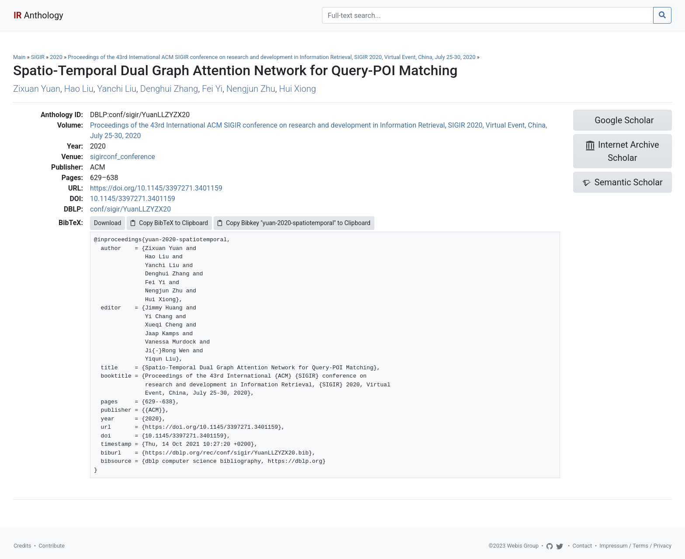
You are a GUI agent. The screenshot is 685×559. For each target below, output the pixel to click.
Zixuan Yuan (36, 88)
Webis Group (523, 545)
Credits (22, 545)
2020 (56, 57)
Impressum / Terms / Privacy (635, 545)
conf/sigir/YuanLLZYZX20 (130, 209)
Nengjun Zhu (250, 88)
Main (19, 57)
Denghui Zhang (169, 88)
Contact (582, 545)
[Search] (488, 15)
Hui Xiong (297, 88)
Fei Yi (212, 88)
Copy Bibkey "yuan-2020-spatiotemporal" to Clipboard (294, 222)
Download (107, 222)
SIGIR (38, 57)
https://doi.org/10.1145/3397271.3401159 (156, 188)
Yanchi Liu (116, 88)
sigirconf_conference (122, 157)
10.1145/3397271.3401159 (132, 198)
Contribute (51, 545)
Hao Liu (78, 88)
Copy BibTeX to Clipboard (169, 222)
